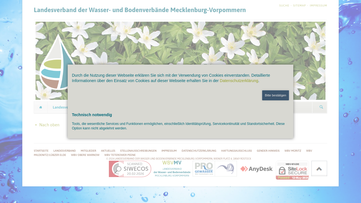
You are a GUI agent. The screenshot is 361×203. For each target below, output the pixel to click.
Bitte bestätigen (275, 95)
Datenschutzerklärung (239, 80)
